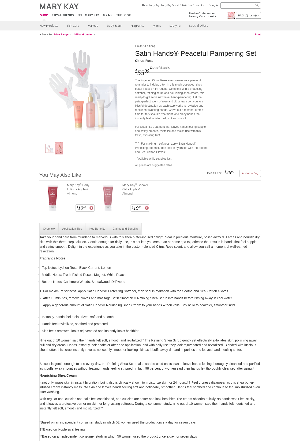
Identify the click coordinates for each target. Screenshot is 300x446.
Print (258, 34)
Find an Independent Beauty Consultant (203, 15)
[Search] (240, 5)
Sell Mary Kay (88, 15)
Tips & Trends (63, 15)
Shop (44, 15)
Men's (157, 26)
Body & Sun (114, 26)
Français (213, 5)
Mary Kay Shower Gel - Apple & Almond (135, 189)
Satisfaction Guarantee (192, 5)
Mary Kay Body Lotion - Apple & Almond (78, 189)
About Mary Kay (150, 5)
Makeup (93, 26)
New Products (49, 26)
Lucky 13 (175, 26)
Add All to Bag (250, 173)
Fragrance (137, 26)
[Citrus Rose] (85, 90)
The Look (123, 15)
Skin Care (73, 26)
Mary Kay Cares (169, 5)
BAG (248, 15)
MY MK (107, 15)
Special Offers (198, 26)
